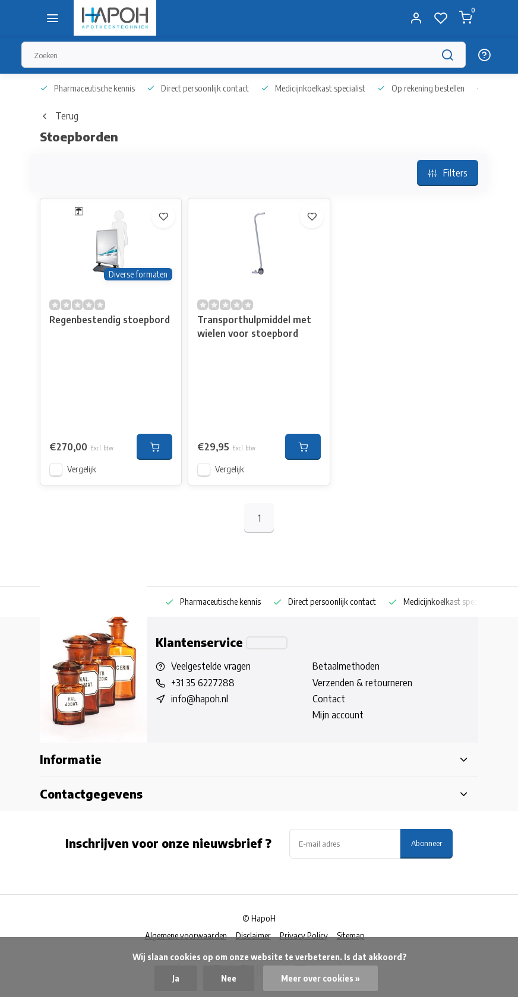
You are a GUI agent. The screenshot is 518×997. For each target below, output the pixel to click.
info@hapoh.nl (199, 699)
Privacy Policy (304, 935)
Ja (175, 978)
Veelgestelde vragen (211, 666)
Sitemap (351, 935)
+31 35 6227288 (203, 683)
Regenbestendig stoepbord (109, 320)
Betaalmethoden (346, 666)
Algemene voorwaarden (186, 935)
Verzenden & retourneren (362, 683)
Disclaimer (253, 935)
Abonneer (426, 843)
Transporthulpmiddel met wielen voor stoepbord (254, 326)
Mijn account (338, 715)
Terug (59, 116)
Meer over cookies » (320, 978)
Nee (228, 978)
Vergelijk (81, 469)
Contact (328, 699)
